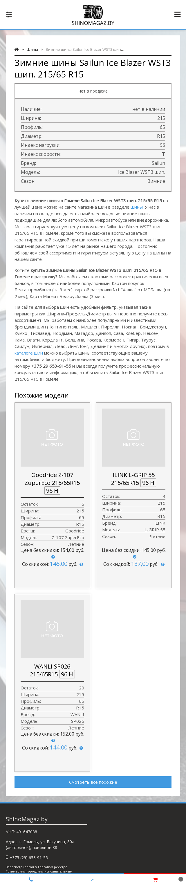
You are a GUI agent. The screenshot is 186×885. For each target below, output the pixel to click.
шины (137, 207)
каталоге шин (29, 353)
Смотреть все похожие (93, 782)
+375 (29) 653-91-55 (29, 857)
